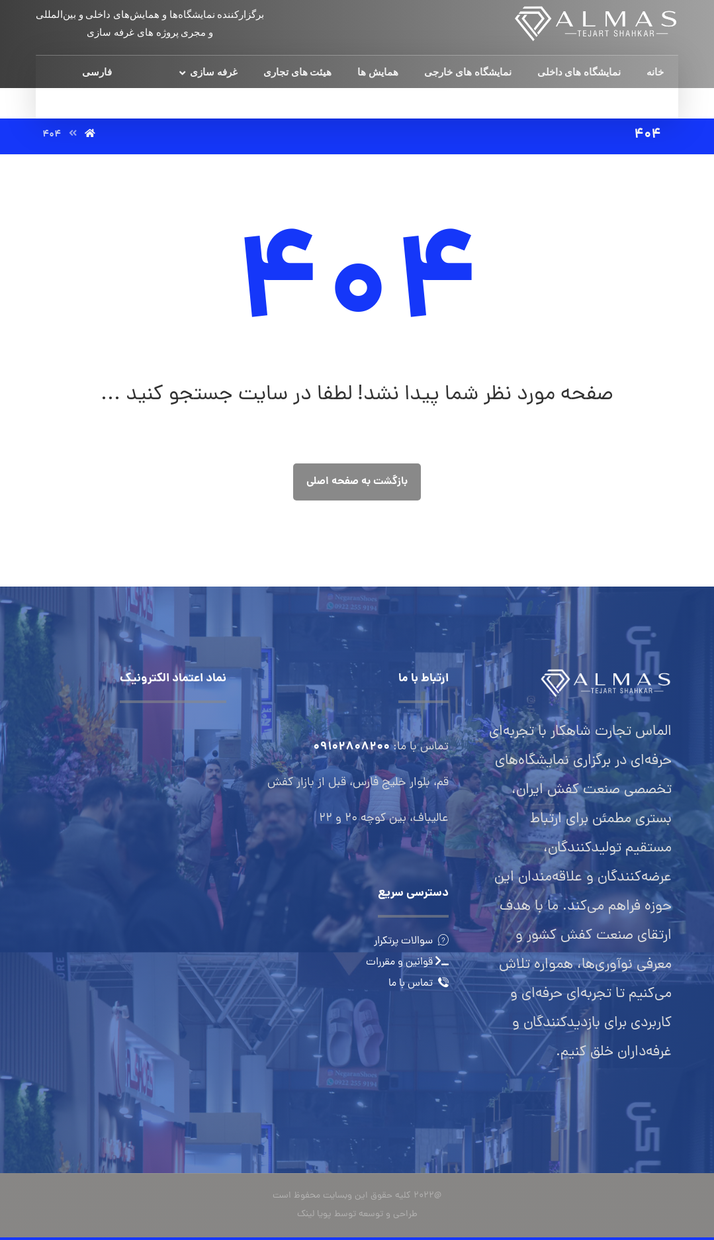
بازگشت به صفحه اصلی (357, 481)
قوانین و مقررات (407, 963)
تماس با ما (418, 984)
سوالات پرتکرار (411, 941)
